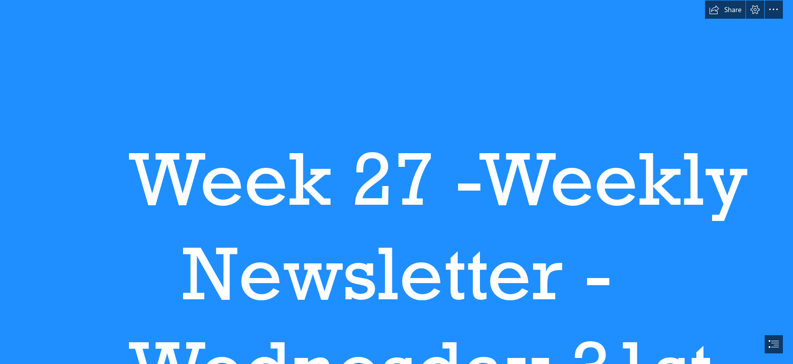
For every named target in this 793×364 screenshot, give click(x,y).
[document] (396, 182)
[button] (725, 10)
